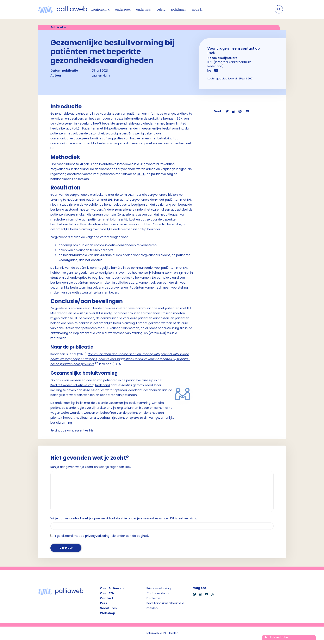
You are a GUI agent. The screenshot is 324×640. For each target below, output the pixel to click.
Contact (106, 598)
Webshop (107, 613)
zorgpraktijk (100, 9)
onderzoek (123, 9)
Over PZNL (108, 593)
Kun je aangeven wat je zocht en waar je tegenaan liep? (90, 467)
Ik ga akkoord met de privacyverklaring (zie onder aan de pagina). (101, 536)
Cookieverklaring (158, 593)
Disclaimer (154, 598)
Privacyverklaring (159, 588)
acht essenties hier (81, 430)
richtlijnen (178, 9)
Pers (103, 603)
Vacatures (108, 608)
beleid (161, 9)
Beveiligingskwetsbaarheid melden (165, 605)
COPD (141, 174)
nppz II (197, 9)
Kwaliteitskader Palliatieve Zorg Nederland (80, 385)
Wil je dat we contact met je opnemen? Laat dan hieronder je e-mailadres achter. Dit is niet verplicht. (124, 518)
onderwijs (143, 9)
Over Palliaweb (112, 588)
